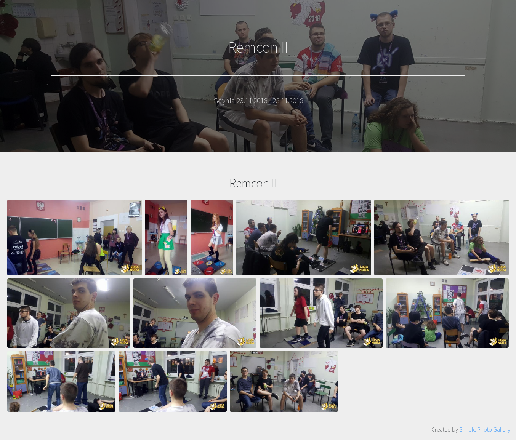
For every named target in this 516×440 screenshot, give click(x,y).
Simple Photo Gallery (484, 429)
